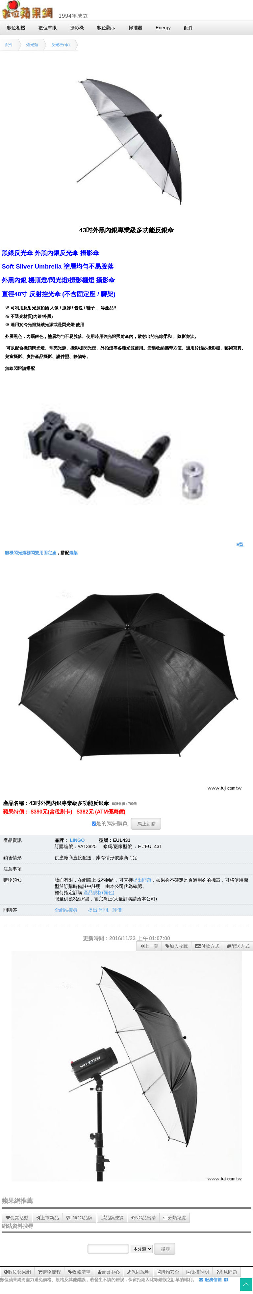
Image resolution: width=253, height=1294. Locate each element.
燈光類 (32, 44)
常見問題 (226, 1272)
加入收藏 (176, 946)
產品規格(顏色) (99, 892)
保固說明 (138, 1272)
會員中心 (109, 1272)
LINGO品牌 (79, 1217)
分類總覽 (174, 1217)
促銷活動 (17, 1217)
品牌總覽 (112, 1217)
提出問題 (142, 880)
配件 (9, 44)
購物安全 (168, 1272)
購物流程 (49, 1272)
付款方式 (207, 946)
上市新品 (47, 1217)
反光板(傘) (60, 44)
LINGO (77, 840)
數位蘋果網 (17, 1272)
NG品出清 (143, 1217)
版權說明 (198, 1272)
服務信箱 (210, 1279)
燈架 (73, 552)
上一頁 (149, 946)
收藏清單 (79, 1272)
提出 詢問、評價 (105, 910)
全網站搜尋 (66, 910)
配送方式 (238, 946)
